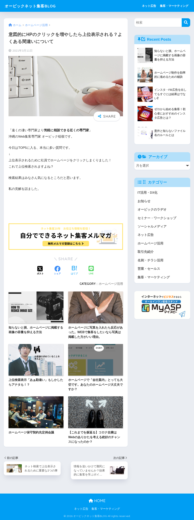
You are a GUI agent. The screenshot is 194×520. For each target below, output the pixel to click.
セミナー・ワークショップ (157, 218)
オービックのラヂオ (152, 210)
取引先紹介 (146, 252)
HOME (97, 500)
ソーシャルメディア (152, 227)
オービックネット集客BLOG (34, 6)
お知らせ (144, 201)
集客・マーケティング (174, 5)
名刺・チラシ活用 (150, 261)
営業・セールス (149, 269)
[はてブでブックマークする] (74, 271)
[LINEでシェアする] (91, 270)
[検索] (186, 22)
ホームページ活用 (111, 284)
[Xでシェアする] (40, 271)
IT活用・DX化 (148, 192)
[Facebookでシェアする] (57, 271)
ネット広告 (149, 5)
